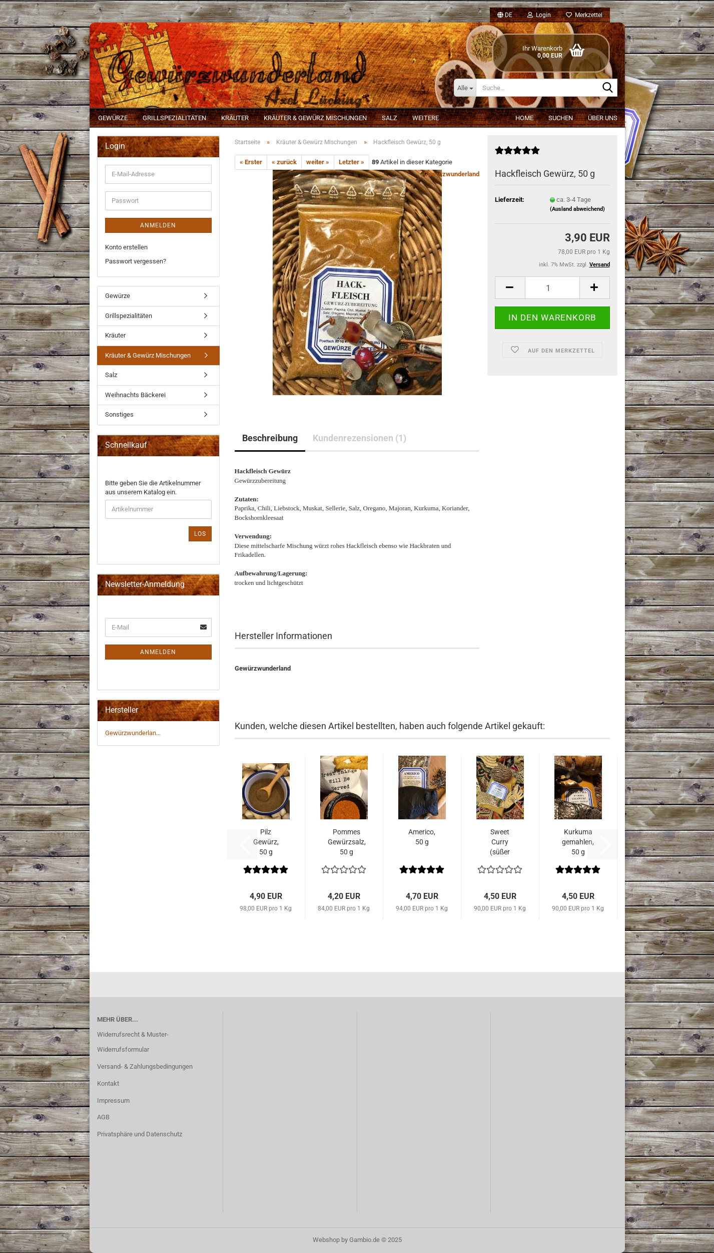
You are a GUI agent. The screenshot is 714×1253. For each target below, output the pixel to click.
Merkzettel (584, 15)
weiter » (317, 162)
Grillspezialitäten (174, 118)
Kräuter (235, 118)
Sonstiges (119, 414)
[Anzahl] (552, 287)
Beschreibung (270, 438)
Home (524, 118)
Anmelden (158, 225)
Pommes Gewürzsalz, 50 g (347, 842)
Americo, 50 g (421, 837)
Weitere (425, 118)
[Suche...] (465, 88)
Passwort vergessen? (135, 261)
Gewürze (113, 118)
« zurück (284, 162)
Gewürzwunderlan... (133, 733)
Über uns (602, 118)
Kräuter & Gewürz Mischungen (315, 118)
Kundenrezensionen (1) (359, 438)
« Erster (251, 162)
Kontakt (108, 1083)
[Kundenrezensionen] (517, 154)
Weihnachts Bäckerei (135, 395)
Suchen (560, 118)
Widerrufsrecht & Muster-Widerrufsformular (133, 1042)
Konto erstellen (126, 247)
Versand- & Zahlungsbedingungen (145, 1066)
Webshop (326, 1239)
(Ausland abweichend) (577, 209)
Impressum (113, 1100)
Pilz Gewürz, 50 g (266, 842)
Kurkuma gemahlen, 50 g (578, 842)
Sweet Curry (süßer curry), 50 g (500, 842)
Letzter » (351, 162)
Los (200, 533)
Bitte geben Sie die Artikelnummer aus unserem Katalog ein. (153, 487)
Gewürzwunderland (451, 174)
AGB (103, 1117)
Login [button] (539, 15)
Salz (389, 118)
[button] (505, 15)
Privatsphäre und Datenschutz (139, 1134)
